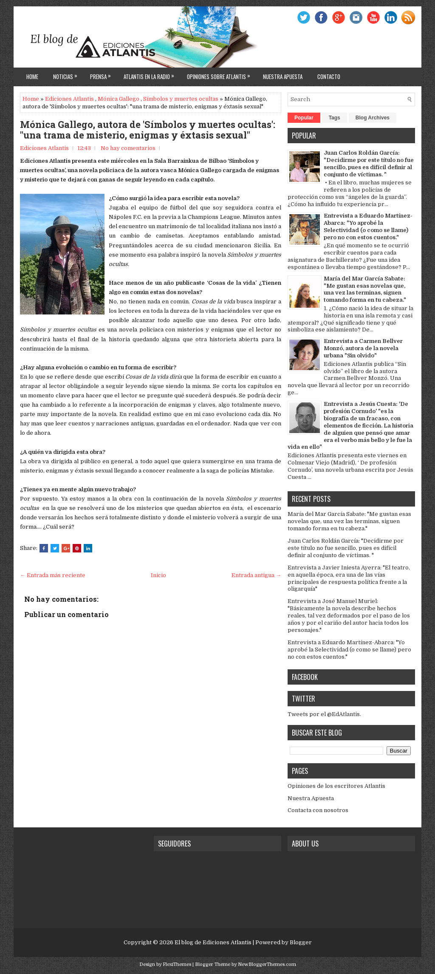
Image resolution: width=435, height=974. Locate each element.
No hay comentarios (128, 148)
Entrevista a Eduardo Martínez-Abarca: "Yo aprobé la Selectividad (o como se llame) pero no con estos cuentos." (368, 226)
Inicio (158, 575)
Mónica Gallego (118, 99)
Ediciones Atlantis (69, 99)
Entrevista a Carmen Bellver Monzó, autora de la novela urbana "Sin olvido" (363, 348)
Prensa (102, 74)
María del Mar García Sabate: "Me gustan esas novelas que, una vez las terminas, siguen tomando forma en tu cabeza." (365, 289)
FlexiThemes (177, 964)
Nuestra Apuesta (311, 798)
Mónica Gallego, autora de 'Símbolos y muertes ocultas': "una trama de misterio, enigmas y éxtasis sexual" (147, 129)
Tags (334, 118)
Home (32, 76)
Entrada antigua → (256, 575)
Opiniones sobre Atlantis (220, 74)
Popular (304, 118)
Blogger (301, 942)
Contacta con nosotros (318, 810)
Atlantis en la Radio (151, 74)
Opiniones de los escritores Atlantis (336, 786)
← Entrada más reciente (52, 575)
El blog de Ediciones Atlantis (213, 942)
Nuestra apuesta (282, 76)
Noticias (67, 74)
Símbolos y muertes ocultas (180, 99)
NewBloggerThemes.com (267, 964)
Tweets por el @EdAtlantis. (324, 714)
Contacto (328, 76)
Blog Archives (373, 118)
